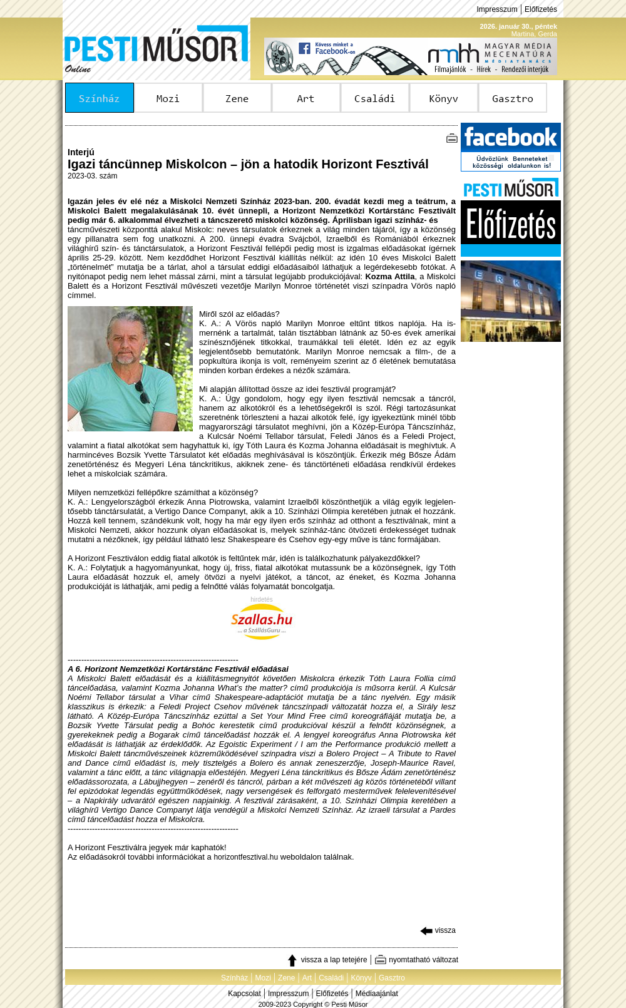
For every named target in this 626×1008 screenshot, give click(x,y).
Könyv (361, 978)
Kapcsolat (244, 993)
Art (307, 978)
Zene (286, 978)
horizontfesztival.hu (245, 857)
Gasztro (392, 978)
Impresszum (496, 9)
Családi (331, 978)
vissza (438, 930)
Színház (234, 978)
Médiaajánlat (377, 993)
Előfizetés (541, 9)
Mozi (263, 978)
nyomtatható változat (416, 959)
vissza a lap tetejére (326, 959)
